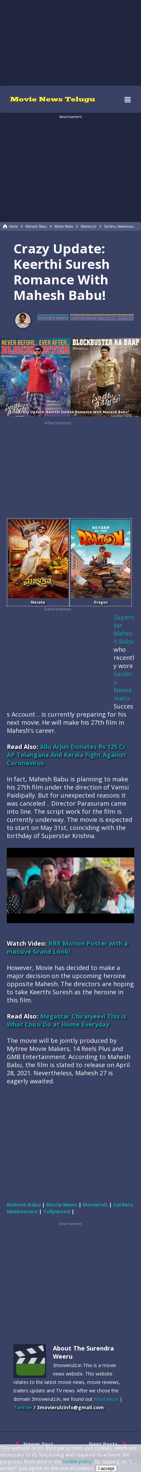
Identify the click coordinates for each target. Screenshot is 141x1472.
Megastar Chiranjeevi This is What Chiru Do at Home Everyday (66, 1020)
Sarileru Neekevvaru (123, 686)
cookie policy (77, 1461)
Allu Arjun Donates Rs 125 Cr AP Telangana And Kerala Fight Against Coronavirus (66, 755)
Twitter (23, 1407)
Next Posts (109, 1444)
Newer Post (33, 1444)
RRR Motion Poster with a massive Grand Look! (67, 947)
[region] (70, 42)
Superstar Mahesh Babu (124, 629)
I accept (106, 1468)
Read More (106, 1399)
